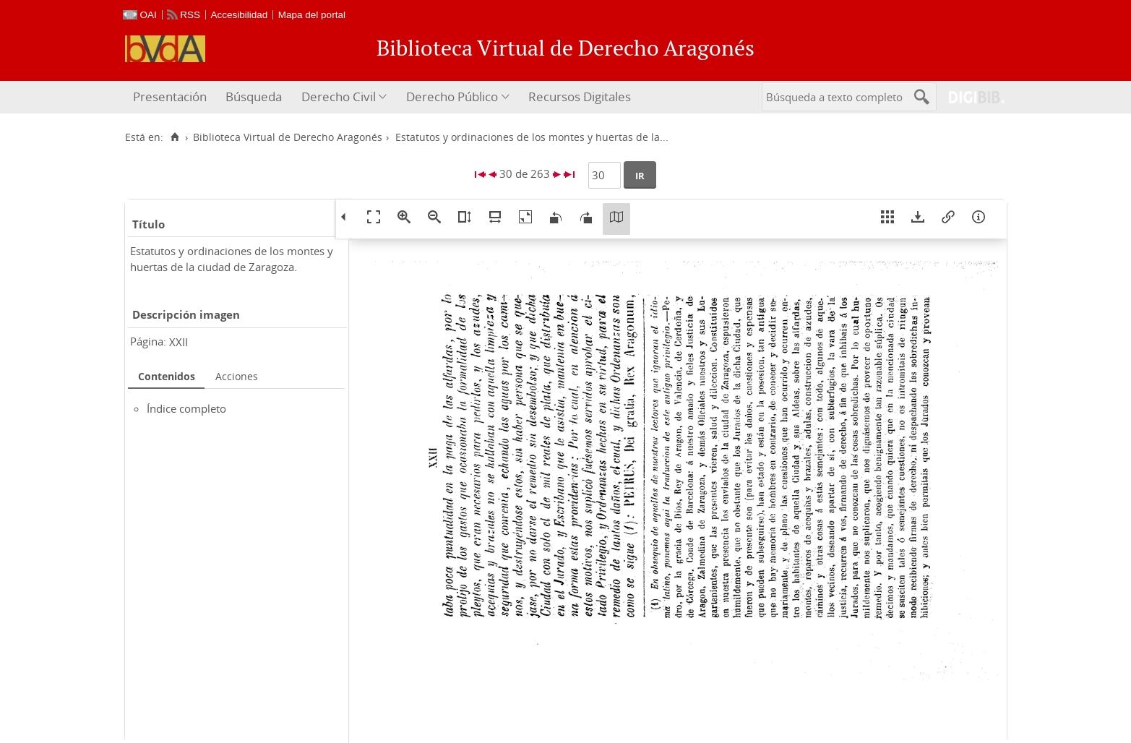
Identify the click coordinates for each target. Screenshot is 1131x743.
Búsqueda (253, 96)
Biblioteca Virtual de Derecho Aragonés (287, 137)
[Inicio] (175, 137)
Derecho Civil (338, 96)
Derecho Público (452, 96)
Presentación (170, 96)
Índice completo (186, 408)
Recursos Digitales (579, 96)
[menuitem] (171, 97)
